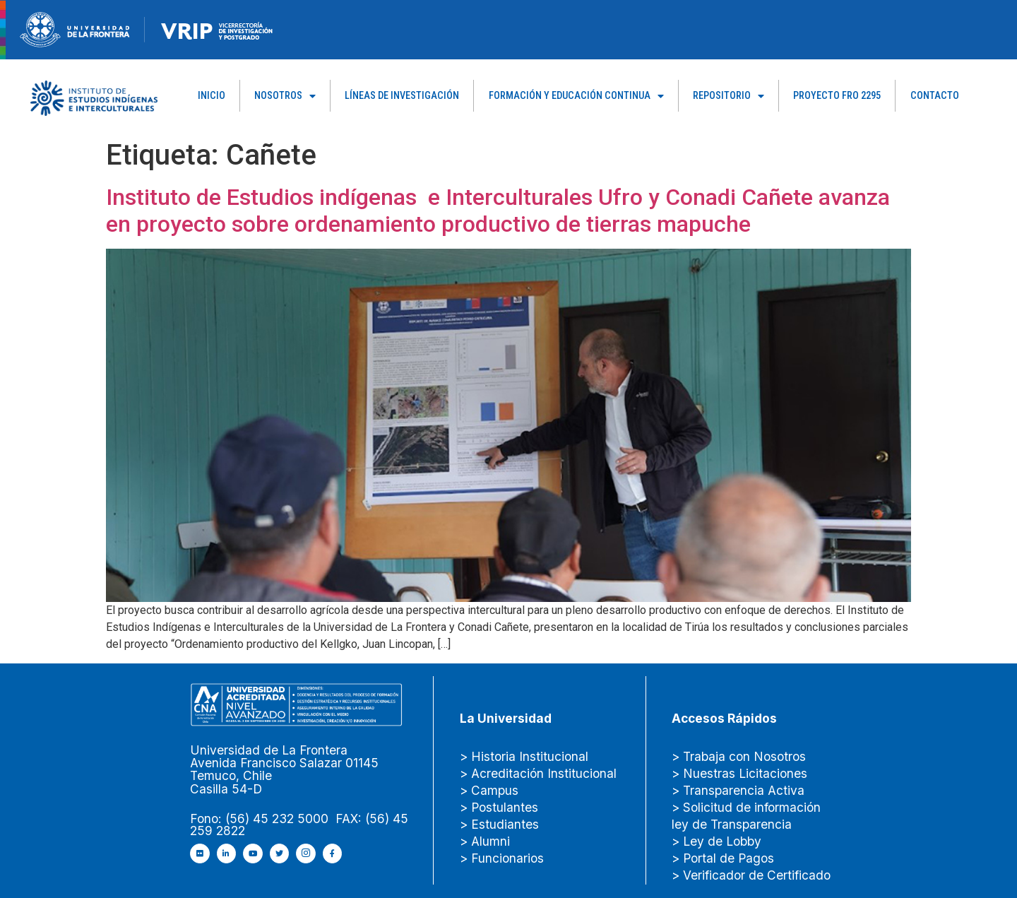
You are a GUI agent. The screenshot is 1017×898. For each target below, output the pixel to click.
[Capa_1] (93, 97)
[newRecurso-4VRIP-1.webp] (217, 28)
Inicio (211, 96)
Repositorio (728, 96)
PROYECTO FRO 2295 (837, 96)
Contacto (934, 96)
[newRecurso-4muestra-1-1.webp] (75, 28)
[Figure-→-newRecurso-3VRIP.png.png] (144, 28)
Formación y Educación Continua (576, 96)
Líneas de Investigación (402, 96)
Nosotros (285, 96)
